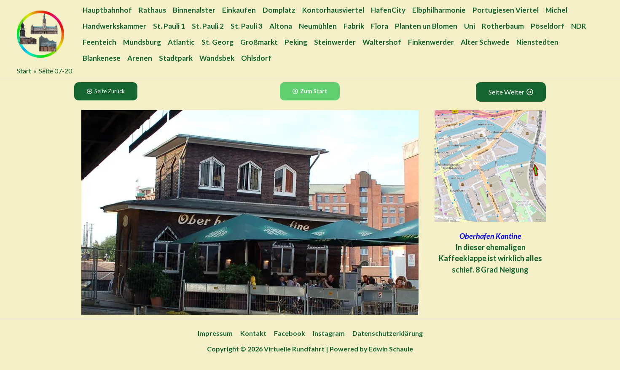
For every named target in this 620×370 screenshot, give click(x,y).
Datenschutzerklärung (386, 333)
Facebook (289, 333)
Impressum (216, 333)
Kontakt (254, 333)
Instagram (328, 333)
